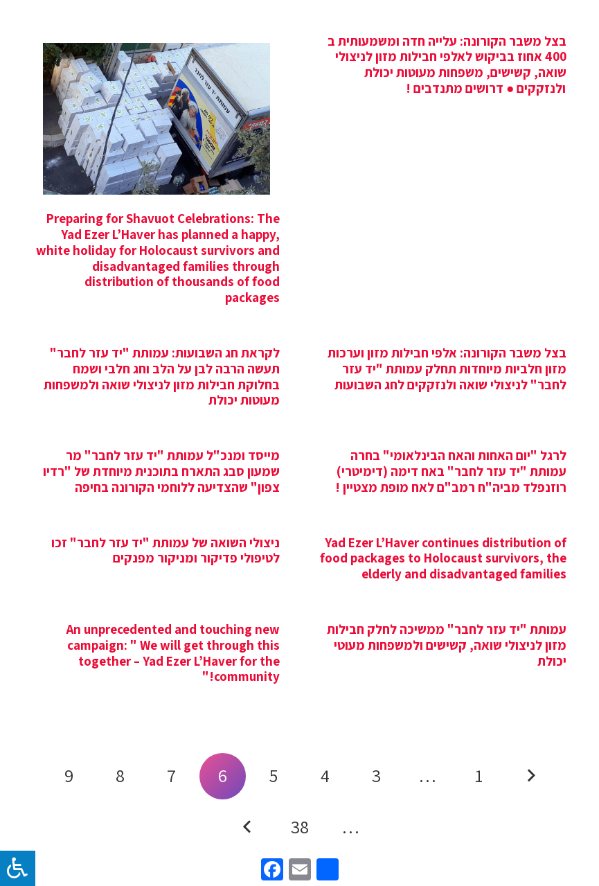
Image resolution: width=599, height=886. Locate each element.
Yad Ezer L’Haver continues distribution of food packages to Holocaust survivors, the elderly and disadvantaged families (443, 558)
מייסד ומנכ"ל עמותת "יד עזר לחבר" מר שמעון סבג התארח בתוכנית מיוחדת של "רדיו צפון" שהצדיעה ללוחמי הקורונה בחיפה (161, 471)
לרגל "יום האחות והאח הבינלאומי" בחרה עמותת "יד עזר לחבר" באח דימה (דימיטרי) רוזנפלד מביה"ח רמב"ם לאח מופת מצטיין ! (450, 471)
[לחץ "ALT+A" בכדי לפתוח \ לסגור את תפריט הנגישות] (17, 868)
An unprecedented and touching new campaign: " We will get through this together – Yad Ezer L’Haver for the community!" (173, 652)
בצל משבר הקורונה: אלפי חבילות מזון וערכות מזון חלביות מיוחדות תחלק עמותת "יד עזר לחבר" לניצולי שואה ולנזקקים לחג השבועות (447, 368)
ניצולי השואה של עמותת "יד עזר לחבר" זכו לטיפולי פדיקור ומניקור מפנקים (165, 550)
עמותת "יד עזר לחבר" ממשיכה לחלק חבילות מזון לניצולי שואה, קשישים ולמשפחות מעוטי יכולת (446, 645)
